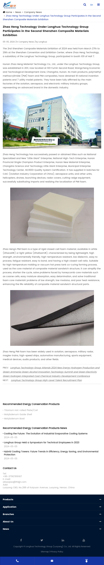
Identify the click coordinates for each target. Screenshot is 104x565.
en (91, 5)
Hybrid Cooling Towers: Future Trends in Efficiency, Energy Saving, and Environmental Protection (51, 453)
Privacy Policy (56, 551)
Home (9, 12)
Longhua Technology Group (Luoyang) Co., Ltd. (48, 546)
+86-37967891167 (12, 476)
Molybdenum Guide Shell (18, 414)
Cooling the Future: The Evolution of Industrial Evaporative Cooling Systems (45, 433)
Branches (8, 514)
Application (9, 507)
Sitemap (45, 551)
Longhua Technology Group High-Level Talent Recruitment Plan (46, 380)
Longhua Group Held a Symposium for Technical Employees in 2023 (41, 442)
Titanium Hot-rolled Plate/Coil (21, 410)
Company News (33, 12)
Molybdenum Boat (14, 418)
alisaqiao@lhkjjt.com (14, 482)
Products (8, 499)
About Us (8, 521)
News (18, 12)
